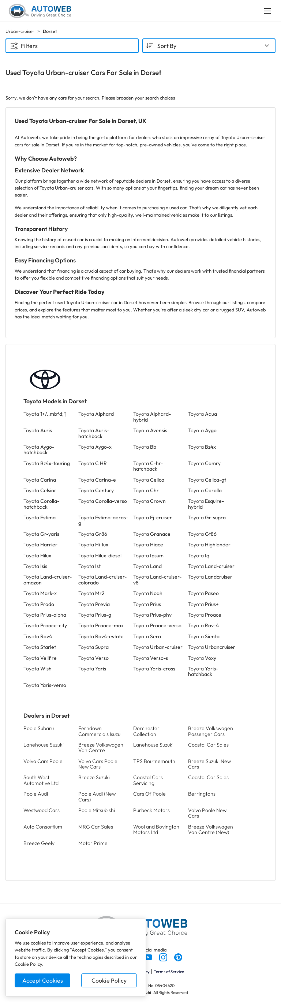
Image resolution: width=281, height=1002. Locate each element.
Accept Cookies (42, 980)
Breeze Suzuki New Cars (209, 764)
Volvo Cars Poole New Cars (97, 764)
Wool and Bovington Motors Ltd (156, 829)
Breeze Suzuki (94, 777)
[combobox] (209, 45)
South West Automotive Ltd (41, 780)
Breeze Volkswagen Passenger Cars (210, 731)
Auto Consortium (42, 826)
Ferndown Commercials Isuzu (99, 731)
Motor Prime (93, 843)
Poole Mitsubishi (96, 810)
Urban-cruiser (19, 31)
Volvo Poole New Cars (207, 813)
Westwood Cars (41, 810)
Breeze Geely (39, 843)
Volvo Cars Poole (43, 761)
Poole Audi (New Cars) (97, 796)
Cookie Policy (109, 980)
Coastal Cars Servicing (148, 780)
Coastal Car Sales (208, 744)
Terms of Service (169, 971)
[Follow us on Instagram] (163, 957)
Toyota (45, 414)
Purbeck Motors (151, 810)
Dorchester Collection (146, 731)
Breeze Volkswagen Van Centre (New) (210, 829)
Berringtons (202, 793)
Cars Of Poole (149, 793)
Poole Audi (35, 793)
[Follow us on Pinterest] (178, 957)
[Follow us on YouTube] (148, 957)
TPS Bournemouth (154, 761)
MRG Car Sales (95, 826)
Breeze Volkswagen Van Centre (100, 747)
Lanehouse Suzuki (43, 744)
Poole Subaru (38, 728)
